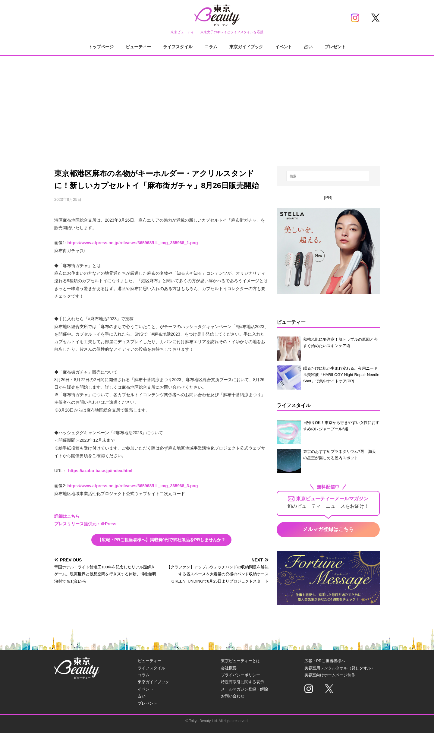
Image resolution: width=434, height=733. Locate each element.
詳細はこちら (67, 516)
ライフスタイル (178, 46)
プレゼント (335, 46)
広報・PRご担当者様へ (324, 661)
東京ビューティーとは (240, 661)
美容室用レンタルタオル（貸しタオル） (339, 668)
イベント (283, 46)
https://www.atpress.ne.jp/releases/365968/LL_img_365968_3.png (133, 485)
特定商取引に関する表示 (242, 682)
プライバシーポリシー (240, 675)
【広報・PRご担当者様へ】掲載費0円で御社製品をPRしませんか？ (161, 539)
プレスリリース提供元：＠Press (85, 523)
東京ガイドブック (246, 46)
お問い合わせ (232, 696)
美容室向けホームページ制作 (329, 675)
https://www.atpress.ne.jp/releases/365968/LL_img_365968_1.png (133, 242)
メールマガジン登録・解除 (244, 689)
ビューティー (138, 46)
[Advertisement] (217, 105)
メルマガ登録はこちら (328, 529)
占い (308, 46)
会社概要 (229, 668)
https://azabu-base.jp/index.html (100, 470)
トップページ (101, 46)
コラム (211, 46)
